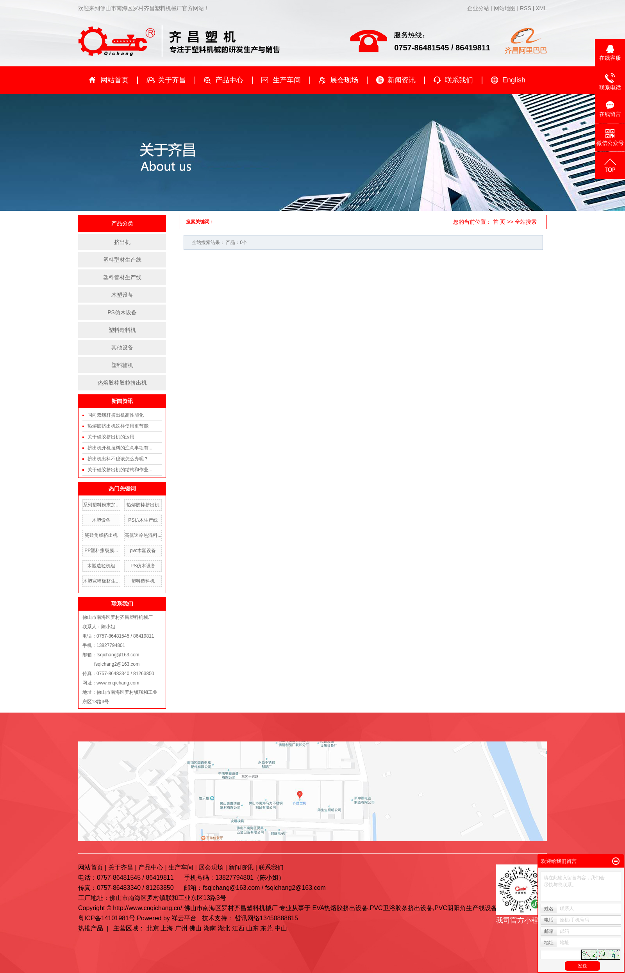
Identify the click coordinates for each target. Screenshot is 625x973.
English (513, 80)
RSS (525, 8)
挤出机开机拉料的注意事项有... (120, 448)
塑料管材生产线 (122, 277)
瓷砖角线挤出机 (101, 535)
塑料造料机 (122, 330)
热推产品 (90, 928)
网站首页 (114, 80)
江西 (238, 928)
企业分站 (478, 8)
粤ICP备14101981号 (106, 918)
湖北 (224, 928)
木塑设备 (122, 295)
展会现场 (344, 80)
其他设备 (122, 347)
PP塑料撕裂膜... (101, 550)
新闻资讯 (402, 80)
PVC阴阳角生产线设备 (465, 908)
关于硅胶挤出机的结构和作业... (120, 469)
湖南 (210, 928)
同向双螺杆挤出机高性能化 (116, 415)
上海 (167, 928)
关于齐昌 (172, 80)
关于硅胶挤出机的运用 (111, 437)
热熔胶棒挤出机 (143, 505)
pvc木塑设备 (143, 550)
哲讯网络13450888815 (266, 918)
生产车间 (287, 80)
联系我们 (459, 80)
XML (541, 8)
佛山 (195, 928)
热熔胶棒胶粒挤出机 (122, 383)
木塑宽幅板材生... (101, 581)
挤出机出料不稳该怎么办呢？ (118, 459)
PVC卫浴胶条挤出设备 (401, 908)
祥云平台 (183, 918)
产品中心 (229, 80)
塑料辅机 (122, 365)
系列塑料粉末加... (101, 505)
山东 (252, 928)
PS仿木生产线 (143, 520)
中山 (281, 928)
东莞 (266, 928)
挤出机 (122, 242)
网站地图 (505, 8)
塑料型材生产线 (122, 260)
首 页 (499, 222)
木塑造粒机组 (101, 565)
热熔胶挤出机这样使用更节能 (118, 426)
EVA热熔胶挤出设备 (340, 908)
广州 (181, 928)
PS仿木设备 (122, 312)
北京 (152, 928)
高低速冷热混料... (143, 535)
